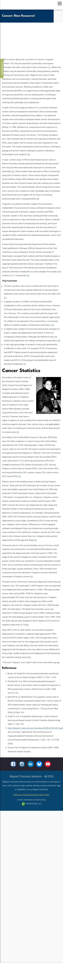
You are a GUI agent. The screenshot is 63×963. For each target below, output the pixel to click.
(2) (29, 154)
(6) (17, 432)
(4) (37, 199)
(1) (48, 67)
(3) (13, 171)
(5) (28, 275)
